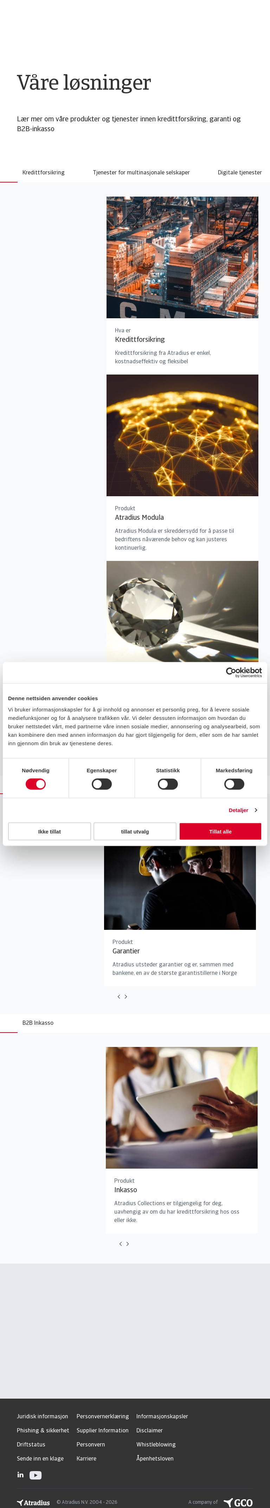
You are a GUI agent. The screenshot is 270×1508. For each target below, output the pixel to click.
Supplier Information (103, 1431)
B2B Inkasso (37, 1023)
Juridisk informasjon (42, 1417)
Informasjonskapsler (162, 1417)
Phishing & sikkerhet (43, 1431)
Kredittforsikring (43, 173)
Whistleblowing (156, 1445)
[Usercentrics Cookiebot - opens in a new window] (231, 672)
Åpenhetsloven (155, 1459)
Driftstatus (31, 1445)
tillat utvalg (135, 831)
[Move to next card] (125, 996)
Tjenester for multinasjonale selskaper (141, 173)
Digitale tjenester (240, 173)
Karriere (86, 1459)
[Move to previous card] (118, 996)
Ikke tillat (49, 831)
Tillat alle (220, 831)
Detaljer (239, 810)
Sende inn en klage (40, 1459)
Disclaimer (149, 1431)
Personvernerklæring (103, 1417)
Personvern (91, 1445)
